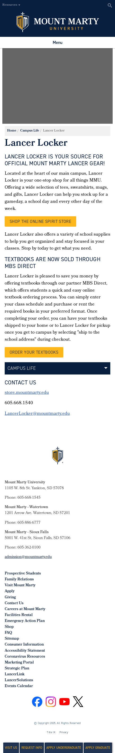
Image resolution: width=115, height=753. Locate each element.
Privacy (63, 732)
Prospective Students (23, 573)
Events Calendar (19, 686)
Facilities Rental (19, 615)
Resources (9, 5)
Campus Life (29, 131)
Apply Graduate (97, 747)
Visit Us (11, 747)
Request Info (31, 747)
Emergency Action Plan (25, 621)
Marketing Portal (19, 662)
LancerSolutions (19, 680)
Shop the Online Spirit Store (40, 221)
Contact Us (14, 603)
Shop (9, 627)
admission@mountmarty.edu (28, 557)
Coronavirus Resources (25, 657)
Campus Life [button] (22, 368)
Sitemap (12, 639)
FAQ (8, 633)
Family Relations (19, 579)
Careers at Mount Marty (25, 609)
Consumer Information (24, 645)
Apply (10, 591)
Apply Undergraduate (63, 747)
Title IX (51, 732)
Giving (10, 597)
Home (11, 131)
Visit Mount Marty (20, 585)
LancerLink (14, 674)
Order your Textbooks (34, 352)
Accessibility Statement (25, 651)
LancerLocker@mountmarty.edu (37, 414)
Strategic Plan (17, 668)
